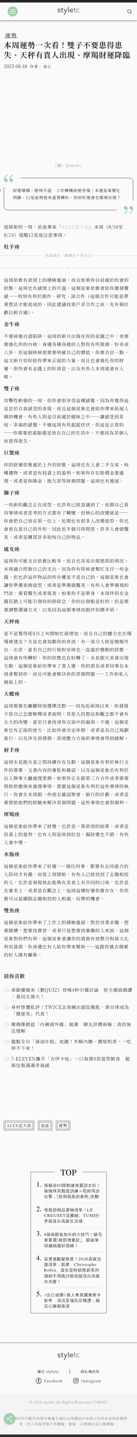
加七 (47, 66)
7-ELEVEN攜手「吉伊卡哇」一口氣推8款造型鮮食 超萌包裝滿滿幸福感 (70, 1061)
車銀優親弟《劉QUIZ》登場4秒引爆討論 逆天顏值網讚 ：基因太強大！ (71, 993)
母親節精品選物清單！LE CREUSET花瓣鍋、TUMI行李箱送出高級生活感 (72, 1215)
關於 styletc (48, 1371)
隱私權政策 (90, 1371)
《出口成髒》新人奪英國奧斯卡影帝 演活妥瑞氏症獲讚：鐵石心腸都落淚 (72, 1300)
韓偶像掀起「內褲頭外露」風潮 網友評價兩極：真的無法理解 (71, 1027)
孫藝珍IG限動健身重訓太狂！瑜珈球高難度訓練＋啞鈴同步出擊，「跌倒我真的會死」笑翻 (72, 1190)
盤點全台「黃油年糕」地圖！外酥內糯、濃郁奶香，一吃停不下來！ (71, 1044)
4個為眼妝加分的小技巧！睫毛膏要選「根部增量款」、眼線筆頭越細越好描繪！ (73, 1240)
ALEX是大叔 (75, 226)
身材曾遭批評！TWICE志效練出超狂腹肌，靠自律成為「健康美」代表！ (70, 1010)
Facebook (49, 1381)
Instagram (87, 1380)
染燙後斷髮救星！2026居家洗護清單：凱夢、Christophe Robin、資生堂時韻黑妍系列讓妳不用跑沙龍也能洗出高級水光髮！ (73, 1269)
